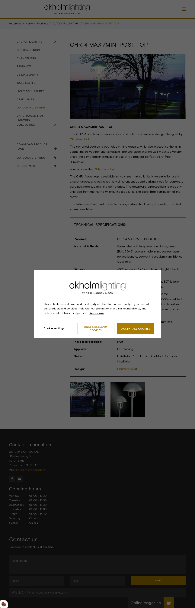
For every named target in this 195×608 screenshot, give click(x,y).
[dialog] (97, 304)
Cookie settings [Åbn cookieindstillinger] (53, 328)
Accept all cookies (135, 328)
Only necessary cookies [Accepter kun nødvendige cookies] (96, 328)
